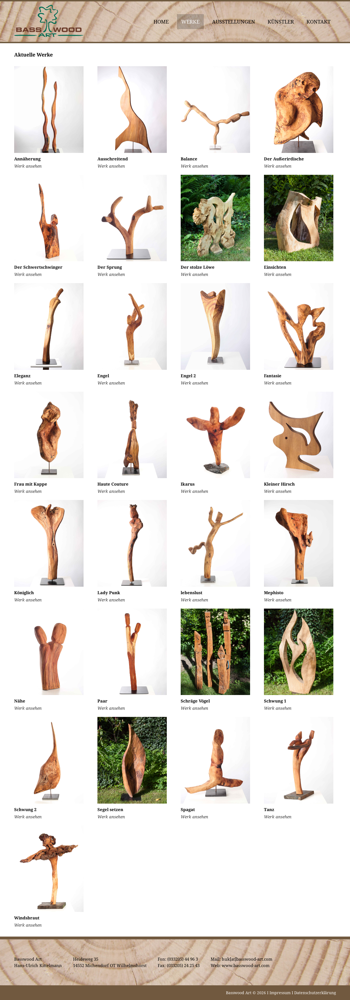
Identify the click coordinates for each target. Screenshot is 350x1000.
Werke (190, 21)
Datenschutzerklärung (315, 992)
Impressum (280, 992)
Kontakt (318, 21)
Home (161, 21)
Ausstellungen (233, 21)
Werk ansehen (28, 166)
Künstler (281, 21)
